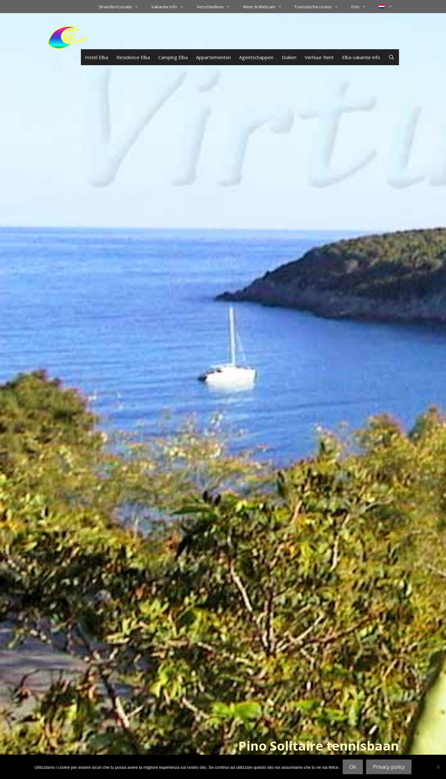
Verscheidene (217, 6)
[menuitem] (385, 6)
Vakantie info (170, 6)
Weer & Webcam (265, 6)
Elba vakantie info (361, 57)
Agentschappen (256, 57)
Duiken (289, 57)
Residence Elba (133, 57)
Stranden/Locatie (121, 6)
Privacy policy (389, 766)
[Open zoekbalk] (391, 57)
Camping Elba (173, 57)
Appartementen (213, 57)
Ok (352, 766)
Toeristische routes (319, 6)
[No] (438, 767)
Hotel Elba (96, 57)
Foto (361, 6)
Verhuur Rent (319, 57)
